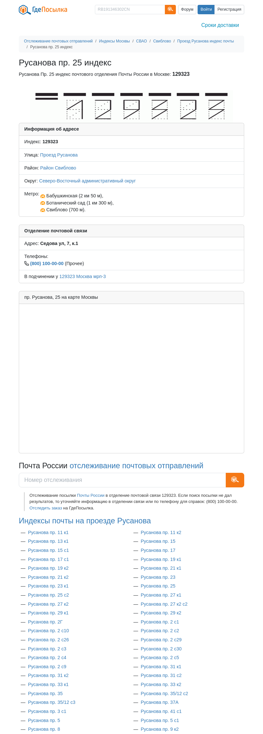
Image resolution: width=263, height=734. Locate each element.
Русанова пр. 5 (44, 720)
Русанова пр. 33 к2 (161, 684)
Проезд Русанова (59, 154)
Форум (187, 9)
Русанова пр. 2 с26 (48, 639)
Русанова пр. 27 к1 (161, 595)
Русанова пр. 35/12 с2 (164, 693)
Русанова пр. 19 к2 (48, 568)
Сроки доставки (220, 25)
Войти (206, 9)
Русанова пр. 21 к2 (48, 577)
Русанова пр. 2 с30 (161, 648)
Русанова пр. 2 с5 (160, 657)
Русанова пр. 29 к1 (48, 612)
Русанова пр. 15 (158, 541)
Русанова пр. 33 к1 (48, 684)
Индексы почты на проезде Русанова (85, 521)
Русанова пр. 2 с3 (47, 648)
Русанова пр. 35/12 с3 (51, 702)
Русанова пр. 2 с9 (47, 666)
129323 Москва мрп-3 (82, 276)
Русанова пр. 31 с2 (161, 675)
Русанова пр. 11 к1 (48, 532)
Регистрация (229, 9)
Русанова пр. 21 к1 (161, 568)
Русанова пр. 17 (158, 550)
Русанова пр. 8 (44, 729)
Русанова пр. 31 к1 (161, 666)
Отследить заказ (45, 508)
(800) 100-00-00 (46, 263)
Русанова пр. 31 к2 (48, 675)
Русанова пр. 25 (158, 585)
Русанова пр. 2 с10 (48, 630)
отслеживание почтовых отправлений (136, 465)
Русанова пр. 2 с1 (160, 621)
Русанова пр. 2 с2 (160, 630)
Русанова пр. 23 (158, 577)
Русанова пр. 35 (45, 693)
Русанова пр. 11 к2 (161, 532)
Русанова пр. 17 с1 (48, 559)
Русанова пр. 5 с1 (160, 720)
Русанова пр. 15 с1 (48, 550)
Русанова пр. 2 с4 (47, 657)
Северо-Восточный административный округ (87, 180)
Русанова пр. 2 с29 (161, 639)
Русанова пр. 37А (159, 702)
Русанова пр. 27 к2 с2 (164, 604)
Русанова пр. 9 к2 (159, 729)
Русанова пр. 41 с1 (161, 711)
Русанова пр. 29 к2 (161, 612)
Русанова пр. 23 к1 (48, 585)
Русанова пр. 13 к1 (48, 541)
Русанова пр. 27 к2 (48, 604)
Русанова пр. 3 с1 (47, 711)
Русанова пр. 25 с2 (48, 595)
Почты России (91, 495)
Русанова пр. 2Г (45, 621)
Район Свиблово (58, 167)
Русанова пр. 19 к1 (161, 559)
